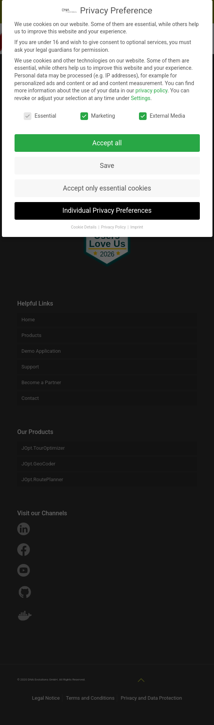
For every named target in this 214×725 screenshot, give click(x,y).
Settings (140, 95)
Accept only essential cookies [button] (107, 185)
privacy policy (152, 87)
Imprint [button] (136, 224)
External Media (162, 113)
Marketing (97, 113)
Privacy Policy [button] (114, 224)
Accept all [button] (107, 139)
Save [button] (107, 162)
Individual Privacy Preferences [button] (107, 207)
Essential (40, 113)
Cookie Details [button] (84, 224)
